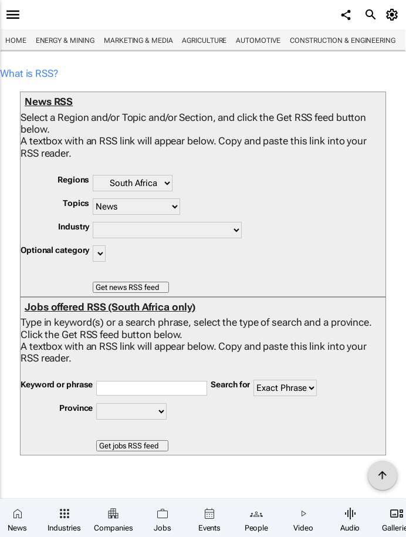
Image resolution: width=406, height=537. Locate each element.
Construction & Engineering (342, 40)
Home (15, 40)
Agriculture (204, 40)
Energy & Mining (65, 40)
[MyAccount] (394, 14)
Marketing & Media (138, 40)
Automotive (258, 40)
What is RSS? (29, 73)
